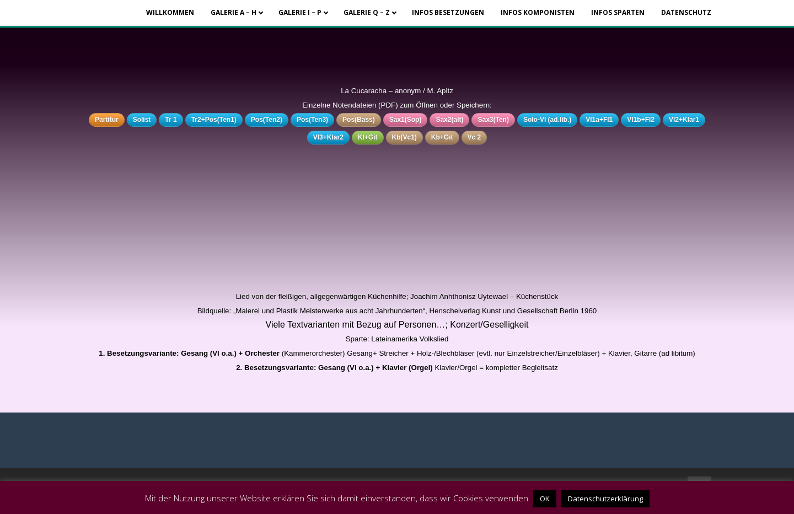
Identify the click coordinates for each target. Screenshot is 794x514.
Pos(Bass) (358, 120)
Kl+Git (368, 137)
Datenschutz (686, 12)
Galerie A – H (233, 12)
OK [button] (545, 499)
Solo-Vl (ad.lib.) (547, 120)
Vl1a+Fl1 (599, 120)
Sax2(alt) (449, 120)
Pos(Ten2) (266, 120)
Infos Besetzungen (448, 12)
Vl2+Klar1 (684, 120)
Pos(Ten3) (312, 120)
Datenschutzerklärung (605, 499)
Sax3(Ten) (493, 120)
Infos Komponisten (538, 12)
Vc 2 (474, 137)
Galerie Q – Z (367, 12)
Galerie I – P (299, 12)
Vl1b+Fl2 (640, 120)
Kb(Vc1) (404, 137)
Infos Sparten (618, 12)
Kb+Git (442, 137)
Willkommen (170, 12)
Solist (142, 120)
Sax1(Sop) (405, 120)
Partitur (107, 120)
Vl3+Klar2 (328, 137)
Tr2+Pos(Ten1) (214, 120)
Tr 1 (170, 120)
